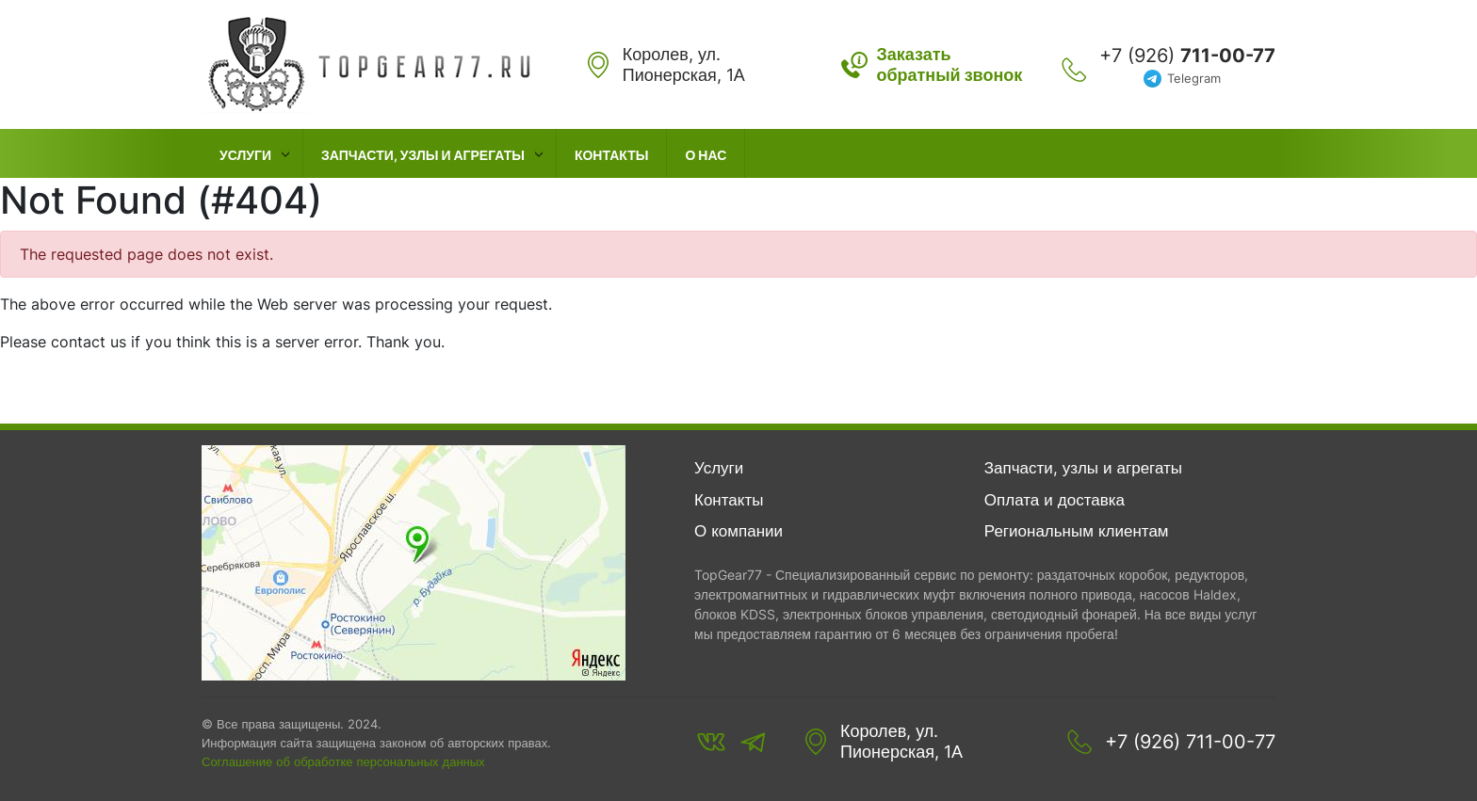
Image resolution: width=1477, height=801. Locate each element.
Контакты (611, 155)
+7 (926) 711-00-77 (1190, 741)
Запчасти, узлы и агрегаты (423, 155)
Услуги (245, 155)
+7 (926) (1187, 55)
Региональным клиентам (1076, 530)
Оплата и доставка (1054, 499)
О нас (705, 155)
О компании (738, 530)
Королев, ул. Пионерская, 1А (901, 741)
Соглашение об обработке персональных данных (343, 761)
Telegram (1194, 78)
